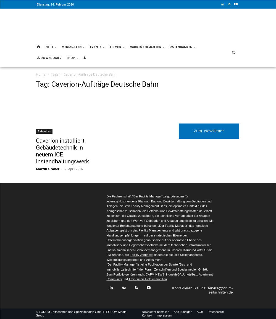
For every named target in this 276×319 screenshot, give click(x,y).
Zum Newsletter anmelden (209, 133)
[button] (233, 52)
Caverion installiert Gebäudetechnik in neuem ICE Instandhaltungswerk (62, 151)
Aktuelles (44, 131)
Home (41, 74)
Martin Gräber (47, 169)
